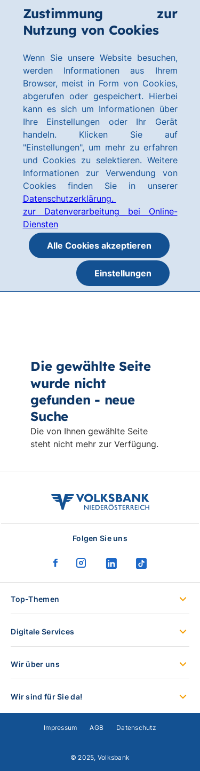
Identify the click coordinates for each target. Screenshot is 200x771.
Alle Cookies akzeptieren (99, 245)
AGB (96, 728)
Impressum (60, 728)
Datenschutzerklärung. (69, 198)
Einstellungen (122, 273)
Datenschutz (136, 728)
